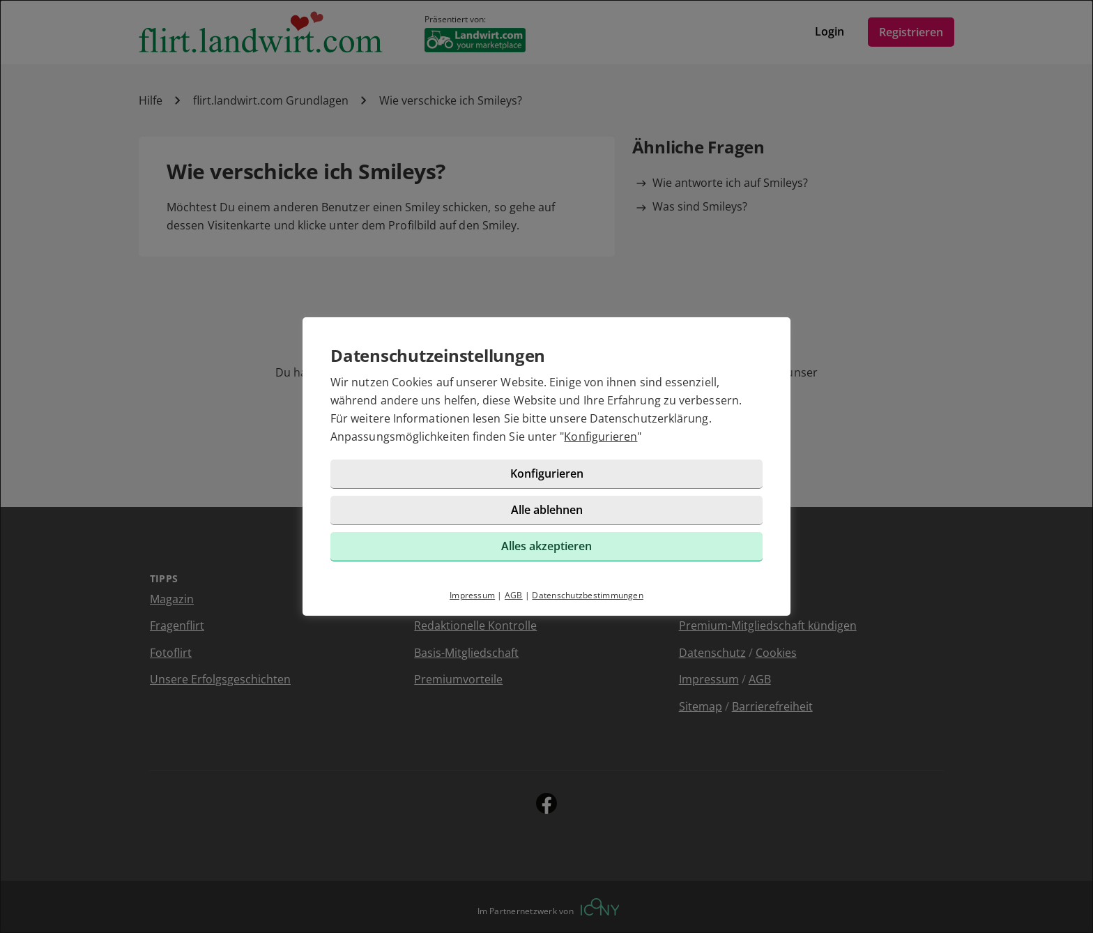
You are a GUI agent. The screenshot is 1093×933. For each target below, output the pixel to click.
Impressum (472, 595)
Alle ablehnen (547, 509)
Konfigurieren (600, 436)
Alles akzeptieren (546, 546)
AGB (514, 595)
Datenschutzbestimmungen (587, 595)
